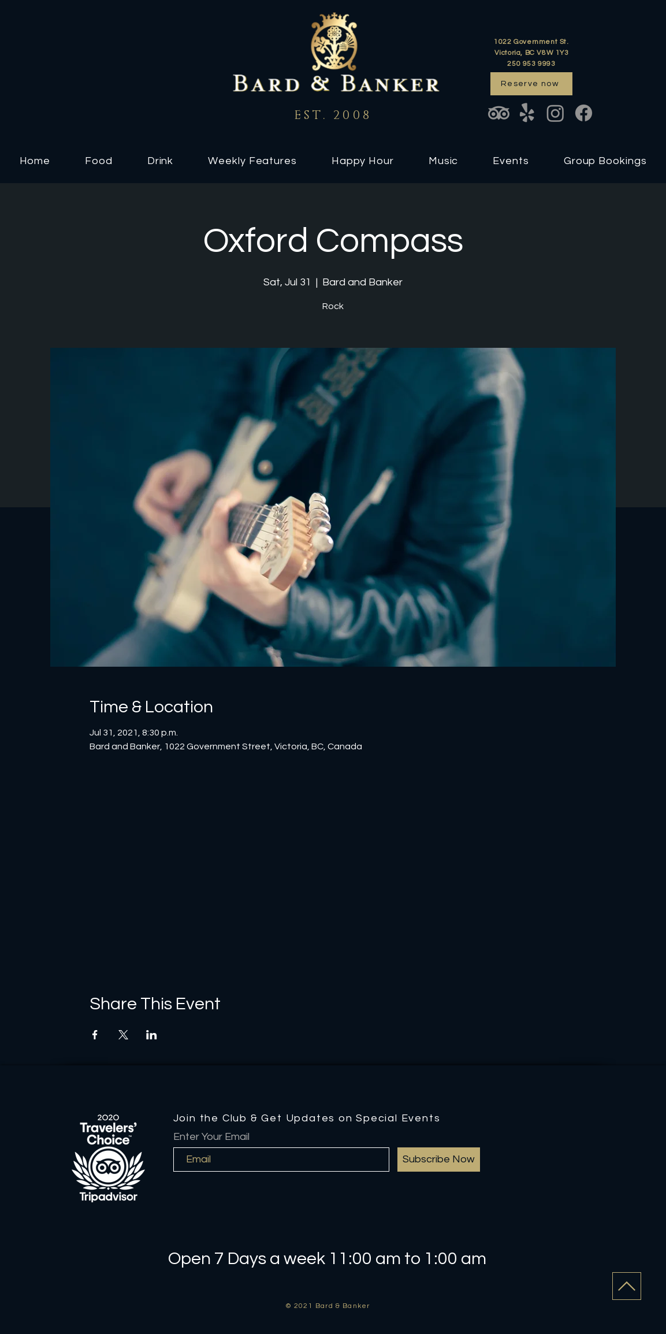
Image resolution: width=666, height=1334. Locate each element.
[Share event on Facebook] (95, 1034)
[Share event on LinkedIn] (151, 1034)
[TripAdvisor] (499, 113)
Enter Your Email (211, 1137)
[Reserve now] (531, 83)
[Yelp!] (527, 113)
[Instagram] (555, 113)
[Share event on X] (123, 1034)
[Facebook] (583, 113)
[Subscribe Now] (438, 1159)
